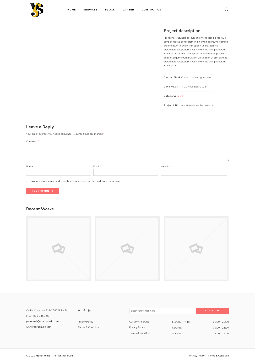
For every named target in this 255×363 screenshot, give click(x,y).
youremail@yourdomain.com (42, 321)
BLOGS (110, 9)
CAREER (128, 9)
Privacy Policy (85, 321)
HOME (71, 9)
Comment (32, 141)
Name (30, 166)
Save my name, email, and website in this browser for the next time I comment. (75, 181)
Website (165, 166)
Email (97, 166)
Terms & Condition (88, 327)
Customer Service (139, 321)
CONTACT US (151, 9)
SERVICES (90, 9)
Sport (180, 96)
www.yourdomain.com (38, 327)
